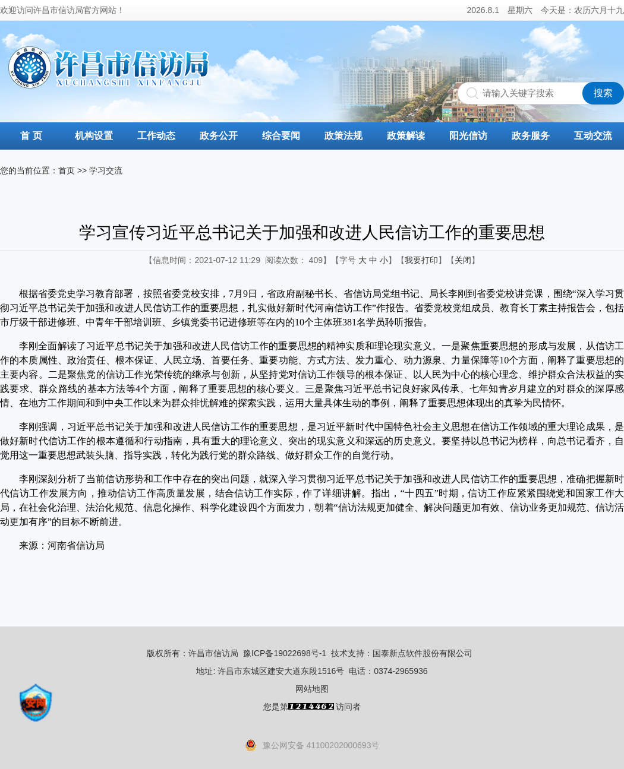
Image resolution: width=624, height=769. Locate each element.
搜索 (603, 93)
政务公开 (219, 136)
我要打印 (421, 260)
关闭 (463, 260)
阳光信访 (468, 136)
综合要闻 (281, 136)
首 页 (31, 136)
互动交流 (593, 136)
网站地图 (312, 689)
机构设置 (94, 136)
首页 (66, 170)
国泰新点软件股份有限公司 (422, 653)
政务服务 (531, 136)
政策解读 (406, 136)
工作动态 (156, 136)
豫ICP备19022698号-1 (284, 653)
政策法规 (343, 136)
